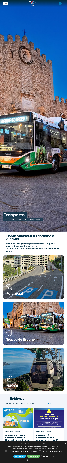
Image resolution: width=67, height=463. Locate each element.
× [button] (65, 443)
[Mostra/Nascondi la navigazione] (5, 3)
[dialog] (33, 452)
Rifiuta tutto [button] (47, 456)
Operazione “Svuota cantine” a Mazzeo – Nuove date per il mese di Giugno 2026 (17, 439)
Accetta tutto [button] (33, 456)
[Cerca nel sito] (60, 3)
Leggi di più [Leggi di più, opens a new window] (54, 448)
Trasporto (14, 215)
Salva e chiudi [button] (19, 456)
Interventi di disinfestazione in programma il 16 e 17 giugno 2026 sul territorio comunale (47, 440)
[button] (4, 114)
